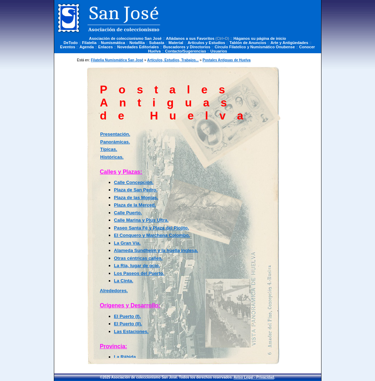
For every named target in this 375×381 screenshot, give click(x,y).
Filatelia (89, 43)
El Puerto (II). (128, 323)
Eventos (67, 47)
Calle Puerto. (128, 212)
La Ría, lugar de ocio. (137, 265)
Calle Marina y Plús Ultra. (141, 220)
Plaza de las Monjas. (136, 197)
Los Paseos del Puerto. (139, 273)
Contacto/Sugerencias (185, 51)
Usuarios (219, 51)
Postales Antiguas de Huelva (226, 60)
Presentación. (115, 134)
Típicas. (108, 149)
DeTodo (70, 43)
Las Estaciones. (131, 331)
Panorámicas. (115, 142)
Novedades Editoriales (138, 47)
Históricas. (112, 157)
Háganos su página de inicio (259, 38)
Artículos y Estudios (206, 43)
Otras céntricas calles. (138, 258)
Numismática (113, 43)
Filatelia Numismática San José (117, 60)
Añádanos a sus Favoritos (190, 38)
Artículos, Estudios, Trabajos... (173, 60)
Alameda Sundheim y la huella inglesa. (156, 250)
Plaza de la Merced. (135, 205)
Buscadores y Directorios (186, 47)
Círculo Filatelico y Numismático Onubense (255, 47)
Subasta (156, 43)
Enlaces (105, 47)
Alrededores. (114, 290)
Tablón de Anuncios (248, 43)
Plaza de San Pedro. (136, 189)
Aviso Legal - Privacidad (253, 377)
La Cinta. (123, 280)
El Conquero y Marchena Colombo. (152, 235)
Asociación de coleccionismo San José (125, 38)
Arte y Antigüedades (289, 43)
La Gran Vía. (127, 243)
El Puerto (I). (127, 316)
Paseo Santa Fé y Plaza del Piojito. (151, 228)
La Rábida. (125, 357)
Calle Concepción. (134, 182)
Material (176, 43)
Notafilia (137, 43)
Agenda (87, 47)
